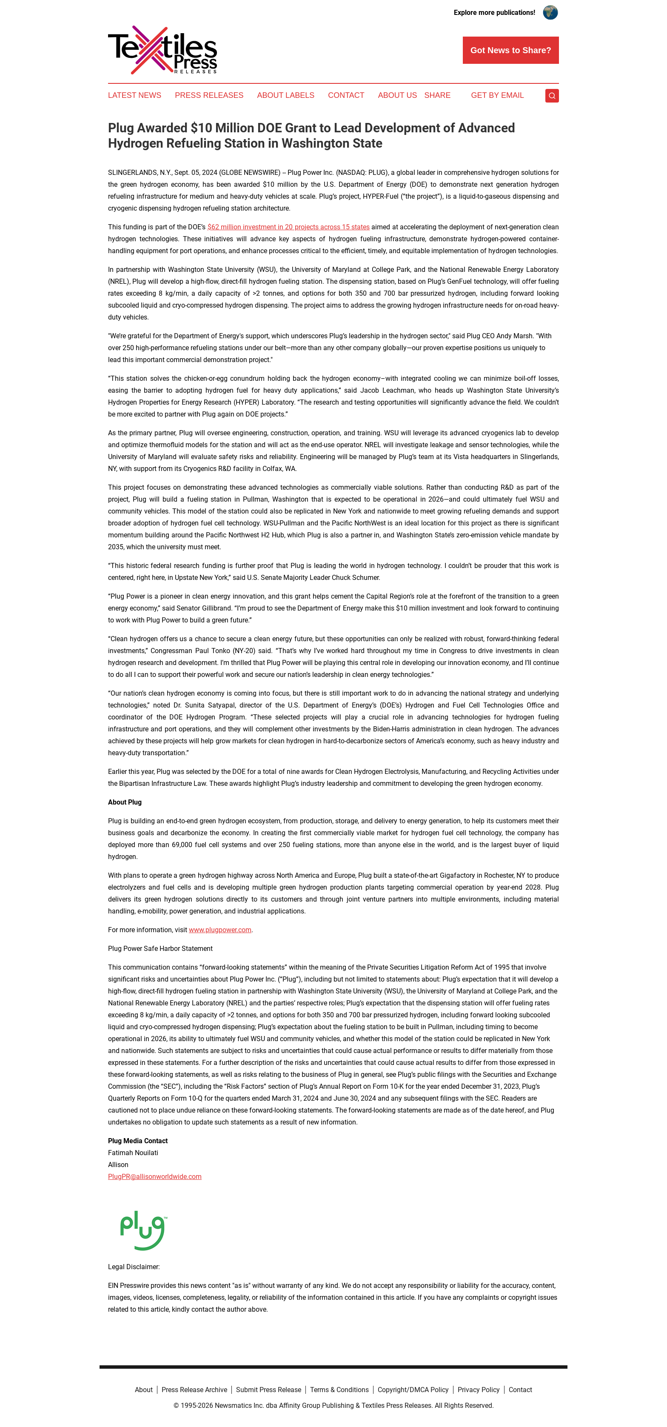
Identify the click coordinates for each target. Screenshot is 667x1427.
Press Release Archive (194, 1390)
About (144, 1390)
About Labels (285, 95)
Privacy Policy (479, 1390)
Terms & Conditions (339, 1390)
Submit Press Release (268, 1390)
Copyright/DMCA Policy (413, 1390)
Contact (346, 95)
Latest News (134, 95)
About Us (397, 95)
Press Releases (209, 95)
